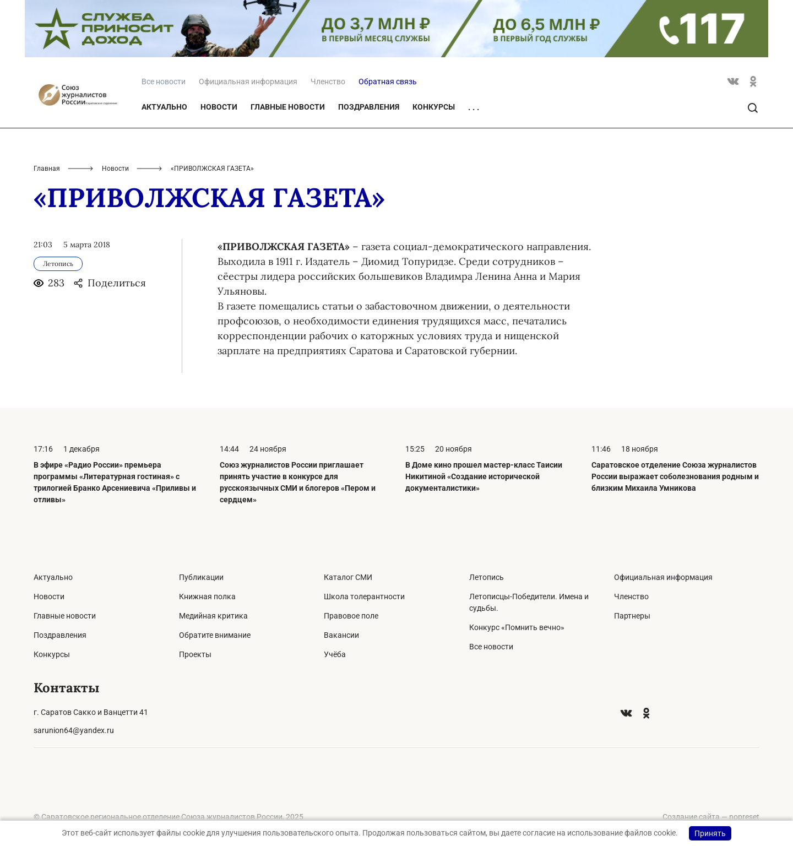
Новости (218, 106)
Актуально (164, 106)
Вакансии (341, 635)
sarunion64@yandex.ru (74, 730)
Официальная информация (248, 81)
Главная (47, 168)
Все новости (491, 646)
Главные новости (288, 106)
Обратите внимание (215, 635)
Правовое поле (351, 615)
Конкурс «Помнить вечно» (516, 627)
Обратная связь (388, 81)
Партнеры (632, 615)
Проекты (195, 654)
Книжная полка (207, 596)
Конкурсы (433, 106)
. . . (473, 107)
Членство (328, 81)
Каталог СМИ (348, 577)
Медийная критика (213, 615)
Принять (710, 833)
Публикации (201, 577)
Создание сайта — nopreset (710, 816)
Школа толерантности (364, 596)
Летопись (486, 577)
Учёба (335, 654)
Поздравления (368, 106)
